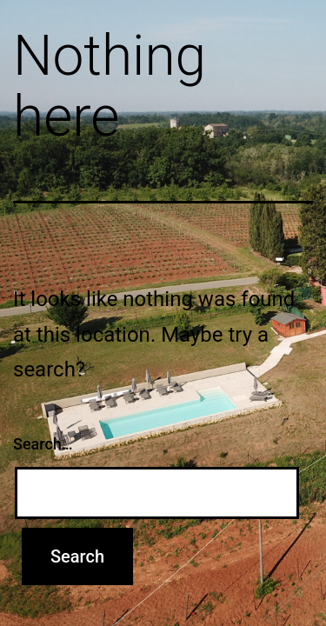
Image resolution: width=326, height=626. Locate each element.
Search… (43, 444)
